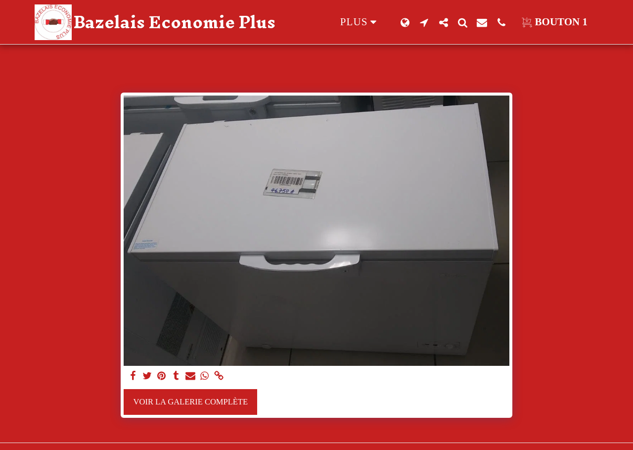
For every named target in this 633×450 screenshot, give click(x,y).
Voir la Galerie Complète (191, 401)
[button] (424, 22)
